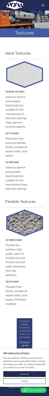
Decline (24, 381)
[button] (33, 390)
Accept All (24, 374)
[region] (24, 372)
